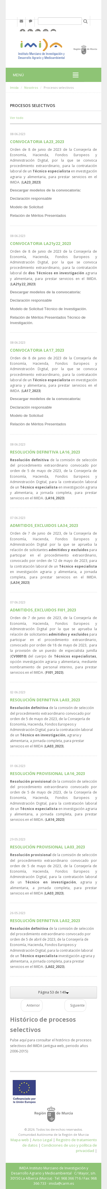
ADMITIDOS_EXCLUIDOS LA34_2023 (44, 525)
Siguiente (77, 1005)
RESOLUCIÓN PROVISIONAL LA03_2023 (47, 847)
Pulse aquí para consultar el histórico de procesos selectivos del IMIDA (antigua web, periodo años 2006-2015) (50, 1045)
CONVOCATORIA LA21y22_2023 (40, 243)
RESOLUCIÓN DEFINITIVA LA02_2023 (45, 920)
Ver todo (16, 118)
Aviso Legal (42, 1139)
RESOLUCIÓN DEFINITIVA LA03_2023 (45, 699)
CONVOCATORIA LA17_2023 (37, 350)
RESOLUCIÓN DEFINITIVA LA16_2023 (45, 452)
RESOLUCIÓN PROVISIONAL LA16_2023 (47, 773)
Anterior (33, 1005)
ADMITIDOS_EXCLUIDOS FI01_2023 (43, 610)
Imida (14, 87)
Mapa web (20, 1139)
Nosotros (31, 87)
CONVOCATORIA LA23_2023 (37, 141)
